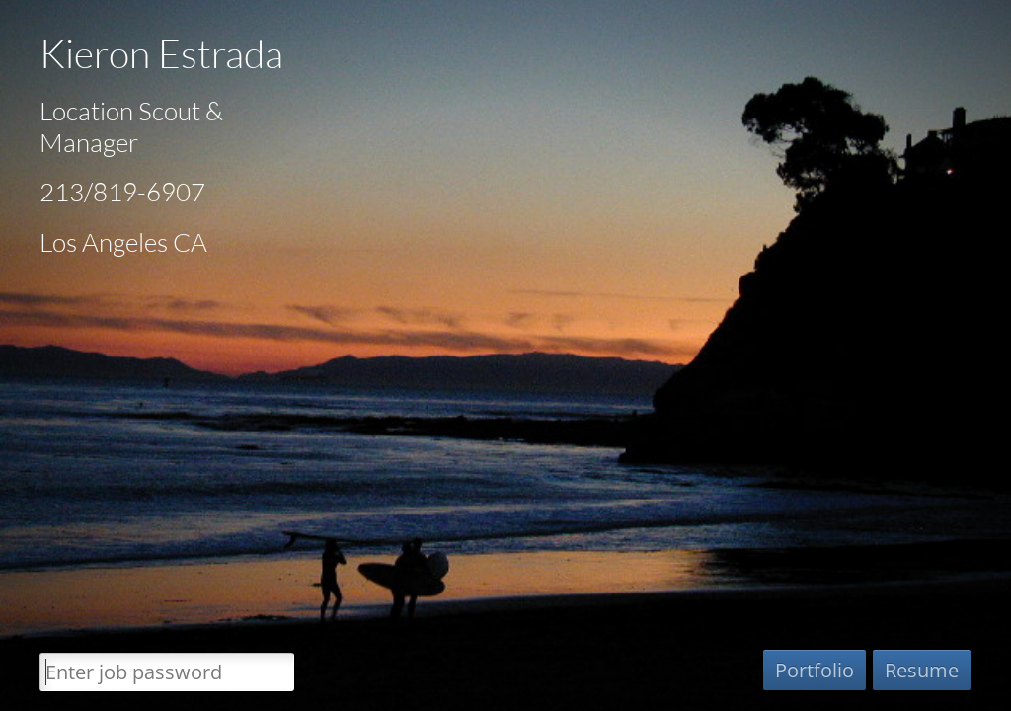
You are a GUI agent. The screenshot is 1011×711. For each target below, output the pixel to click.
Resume (922, 670)
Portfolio (814, 670)
